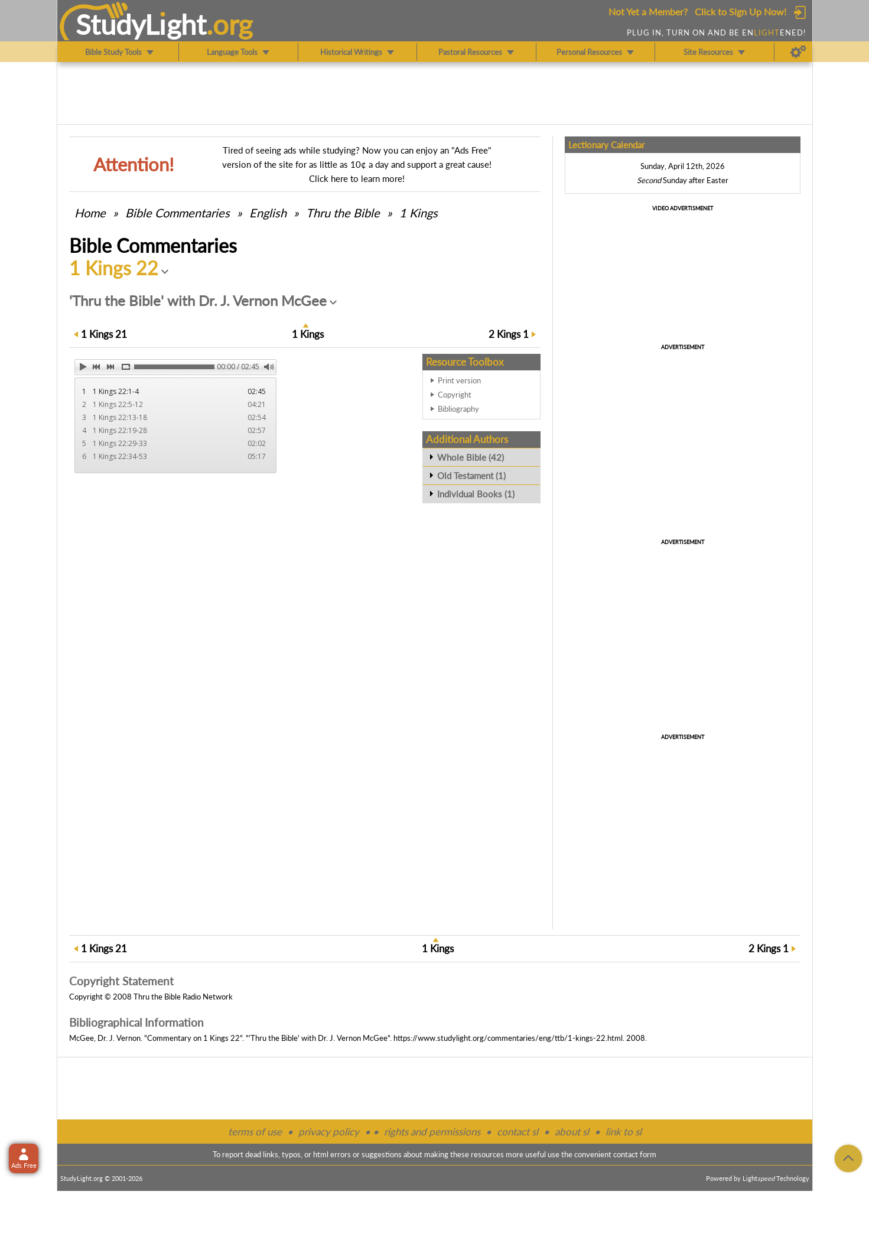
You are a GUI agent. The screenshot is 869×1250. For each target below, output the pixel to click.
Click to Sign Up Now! (740, 11)
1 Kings (418, 213)
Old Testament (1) (471, 475)
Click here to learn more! (357, 178)
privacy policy (328, 1131)
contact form (634, 1154)
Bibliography (458, 409)
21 (104, 334)
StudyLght (141, 24)
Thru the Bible (343, 213)
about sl (572, 1131)
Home (90, 213)
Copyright (454, 394)
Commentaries (177, 213)
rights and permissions (432, 1131)
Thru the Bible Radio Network (183, 996)
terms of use (255, 1131)
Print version (459, 380)
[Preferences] (798, 52)
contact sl (517, 1131)
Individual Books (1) (476, 494)
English (268, 213)
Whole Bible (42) (470, 457)
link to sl (624, 1131)
